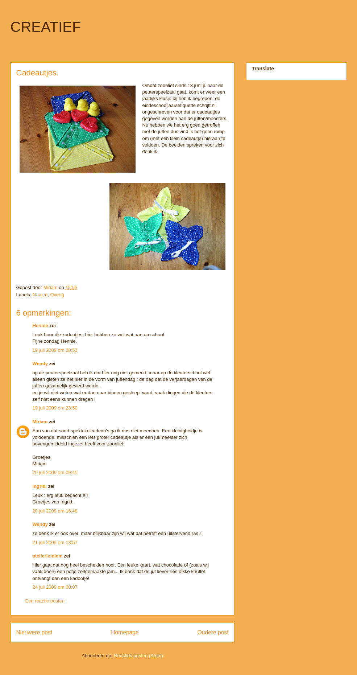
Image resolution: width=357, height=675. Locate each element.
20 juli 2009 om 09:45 (55, 472)
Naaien (40, 294)
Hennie (40, 325)
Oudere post (213, 632)
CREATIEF (46, 27)
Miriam (40, 421)
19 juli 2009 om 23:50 (55, 408)
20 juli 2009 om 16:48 (55, 511)
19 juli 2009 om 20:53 (55, 350)
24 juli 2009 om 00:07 (55, 587)
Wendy (40, 363)
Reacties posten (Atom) (138, 655)
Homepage (124, 632)
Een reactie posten (45, 601)
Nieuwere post (34, 632)
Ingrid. (40, 486)
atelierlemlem (48, 556)
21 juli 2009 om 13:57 (55, 542)
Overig (57, 294)
